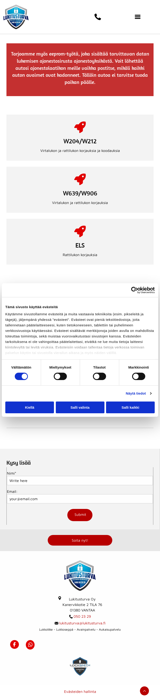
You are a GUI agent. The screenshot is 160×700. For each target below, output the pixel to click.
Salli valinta (80, 407)
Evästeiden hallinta (80, 691)
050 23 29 (82, 616)
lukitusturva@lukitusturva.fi (82, 623)
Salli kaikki (130, 407)
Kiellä (29, 407)
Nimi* (11, 473)
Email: (12, 491)
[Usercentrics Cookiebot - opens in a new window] (134, 290)
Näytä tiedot (136, 393)
